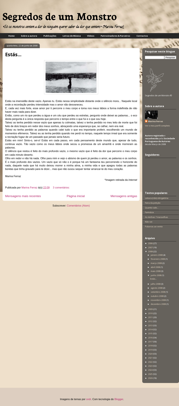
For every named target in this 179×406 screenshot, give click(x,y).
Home (11, 35)
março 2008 (156, 263)
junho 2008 (156, 275)
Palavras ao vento (154, 226)
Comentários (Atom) (78, 205)
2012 (150, 321)
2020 (150, 353)
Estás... (13, 54)
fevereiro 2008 (158, 259)
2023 (150, 365)
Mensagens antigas (124, 196)
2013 (150, 325)
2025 (150, 374)
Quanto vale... (151, 207)
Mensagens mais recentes (23, 196)
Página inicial (76, 196)
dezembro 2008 (158, 304)
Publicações (49, 35)
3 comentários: (61, 187)
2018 (150, 345)
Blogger (118, 399)
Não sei (148, 221)
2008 (150, 251)
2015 (150, 333)
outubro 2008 (157, 296)
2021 (150, 357)
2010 (150, 313)
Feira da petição (152, 202)
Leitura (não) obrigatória (156, 198)
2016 (150, 337)
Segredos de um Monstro (60, 15)
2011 (150, 317)
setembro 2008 (158, 291)
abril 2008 (155, 267)
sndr (88, 399)
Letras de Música (72, 35)
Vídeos (90, 35)
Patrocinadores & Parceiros (115, 35)
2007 (150, 247)
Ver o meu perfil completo (157, 125)
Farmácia (149, 212)
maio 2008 (156, 271)
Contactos (142, 35)
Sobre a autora (29, 35)
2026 (150, 378)
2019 (150, 349)
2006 (150, 243)
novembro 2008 (158, 300)
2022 (150, 361)
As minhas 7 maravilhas (156, 217)
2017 (150, 341)
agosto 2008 (157, 287)
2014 (150, 329)
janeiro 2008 (157, 255)
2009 (150, 309)
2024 (150, 369)
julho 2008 (156, 283)
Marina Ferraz (29, 187)
